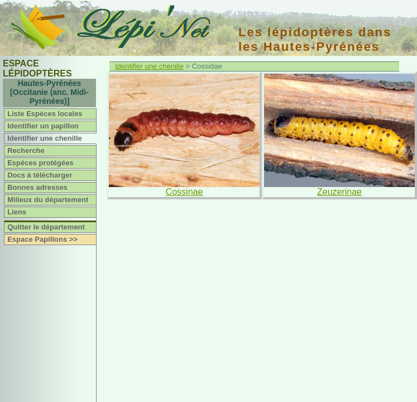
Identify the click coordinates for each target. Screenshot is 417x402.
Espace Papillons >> (42, 239)
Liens (16, 212)
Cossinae (184, 192)
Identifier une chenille (44, 138)
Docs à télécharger (39, 175)
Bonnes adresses (37, 187)
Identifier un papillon (43, 126)
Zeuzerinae (339, 192)
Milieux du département (47, 199)
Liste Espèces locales (44, 113)
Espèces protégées (40, 163)
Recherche (25, 150)
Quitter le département (46, 227)
